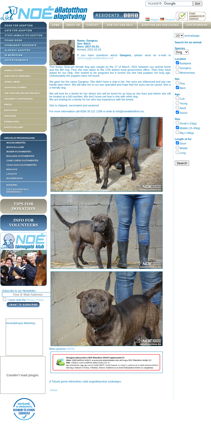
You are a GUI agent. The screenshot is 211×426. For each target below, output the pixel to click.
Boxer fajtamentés (18, 151)
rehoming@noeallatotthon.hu (94, 58)
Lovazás (11, 174)
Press (8, 104)
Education (10, 110)
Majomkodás (14, 178)
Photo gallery (13, 127)
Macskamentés (16, 143)
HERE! (71, 348)
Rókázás (12, 169)
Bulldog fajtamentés (20, 156)
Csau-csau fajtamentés (21, 165)
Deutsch (167, 19)
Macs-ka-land (15, 147)
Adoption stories (15, 87)
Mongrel (12, 185)
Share (53, 390)
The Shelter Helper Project (22, 93)
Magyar (152, 19)
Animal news (12, 82)
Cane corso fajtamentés (22, 160)
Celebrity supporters (18, 99)
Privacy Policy (35, 299)
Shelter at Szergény (17, 76)
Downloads (11, 121)
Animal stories (13, 70)
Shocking (10, 116)
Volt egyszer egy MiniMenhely (17, 190)
